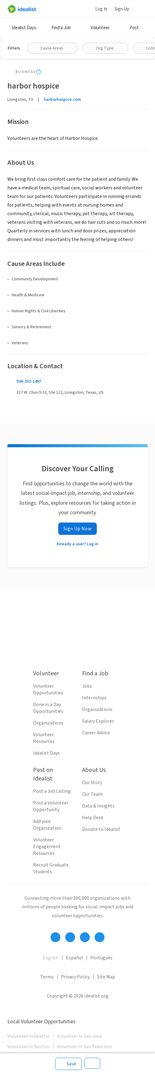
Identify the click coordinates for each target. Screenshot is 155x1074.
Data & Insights (98, 806)
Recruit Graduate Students (51, 868)
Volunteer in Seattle (28, 1036)
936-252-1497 (29, 381)
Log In (101, 9)
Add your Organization (47, 824)
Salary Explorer (98, 721)
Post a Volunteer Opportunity (50, 806)
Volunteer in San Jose (79, 1036)
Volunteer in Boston (28, 1046)
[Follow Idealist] (55, 937)
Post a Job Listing (52, 791)
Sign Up (122, 9)
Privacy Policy (75, 976)
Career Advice (96, 732)
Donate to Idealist (101, 829)
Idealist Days (24, 28)
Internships (94, 697)
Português (101, 957)
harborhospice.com (62, 99)
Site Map (106, 976)
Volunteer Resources (44, 738)
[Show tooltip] (38, 71)
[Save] (68, 1064)
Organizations (48, 723)
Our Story (92, 782)
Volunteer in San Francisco (84, 1046)
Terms (47, 976)
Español (74, 957)
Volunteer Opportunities (48, 689)
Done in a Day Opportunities (48, 708)
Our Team (92, 794)
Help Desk (92, 817)
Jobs (87, 686)
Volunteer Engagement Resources (47, 846)
